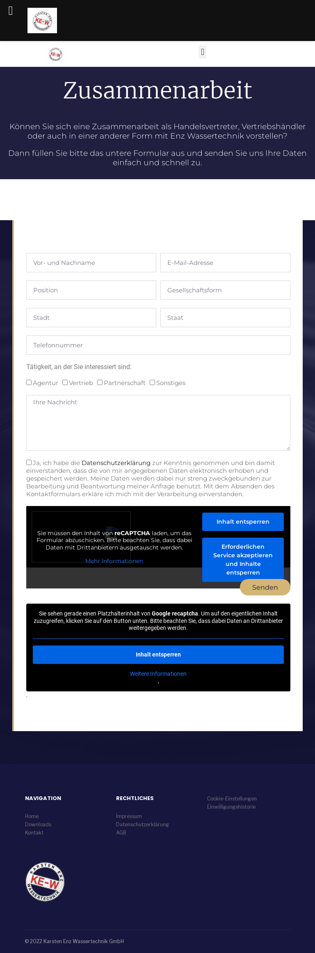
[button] (18, 935)
